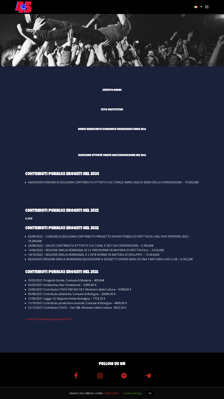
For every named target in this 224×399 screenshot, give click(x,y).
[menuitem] (198, 6)
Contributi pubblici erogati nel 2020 (48, 319)
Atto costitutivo (112, 109)
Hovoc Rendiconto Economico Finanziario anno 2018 (112, 129)
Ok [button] (150, 393)
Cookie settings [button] (132, 393)
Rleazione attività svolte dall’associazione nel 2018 (112, 155)
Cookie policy (111, 393)
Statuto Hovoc (112, 90)
